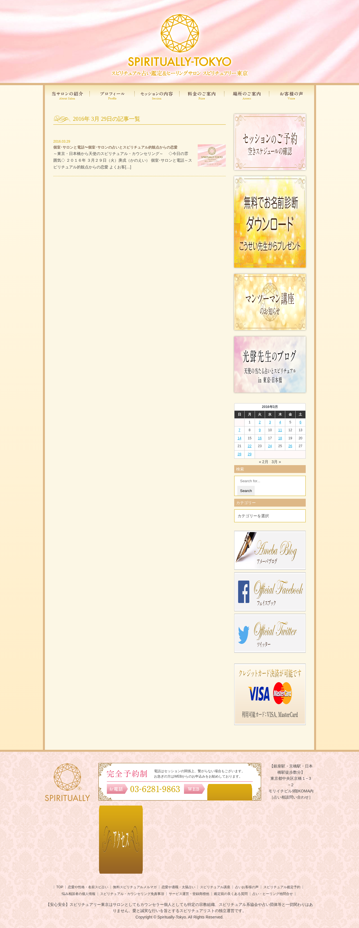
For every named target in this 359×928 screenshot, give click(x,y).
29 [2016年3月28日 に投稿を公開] (249, 454)
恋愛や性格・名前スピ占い (88, 887)
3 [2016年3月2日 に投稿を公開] (270, 422)
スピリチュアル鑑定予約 (281, 887)
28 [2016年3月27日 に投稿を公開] (239, 454)
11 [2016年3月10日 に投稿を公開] (280, 430)
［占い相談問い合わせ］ (291, 797)
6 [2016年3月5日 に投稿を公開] (301, 422)
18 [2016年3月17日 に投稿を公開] (280, 438)
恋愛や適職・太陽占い (178, 887)
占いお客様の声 (247, 887)
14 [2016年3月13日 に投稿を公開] (239, 438)
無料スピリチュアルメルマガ (135, 887)
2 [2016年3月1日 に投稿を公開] (260, 422)
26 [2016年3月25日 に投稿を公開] (290, 446)
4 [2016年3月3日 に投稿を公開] (280, 422)
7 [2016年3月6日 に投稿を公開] (239, 430)
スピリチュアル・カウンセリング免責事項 (132, 894)
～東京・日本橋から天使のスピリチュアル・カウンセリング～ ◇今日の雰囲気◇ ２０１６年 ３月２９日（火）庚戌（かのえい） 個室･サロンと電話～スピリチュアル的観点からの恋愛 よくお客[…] (122, 160)
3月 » (276, 462)
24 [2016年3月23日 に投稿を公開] (270, 446)
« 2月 (263, 462)
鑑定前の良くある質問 (231, 894)
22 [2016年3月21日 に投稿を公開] (249, 446)
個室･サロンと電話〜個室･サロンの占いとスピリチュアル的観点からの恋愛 (115, 147)
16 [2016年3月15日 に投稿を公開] (260, 438)
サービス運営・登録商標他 (189, 894)
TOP (59, 887)
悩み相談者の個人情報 (78, 894)
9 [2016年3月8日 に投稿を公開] (260, 430)
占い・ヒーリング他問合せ (272, 894)
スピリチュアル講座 (215, 887)
